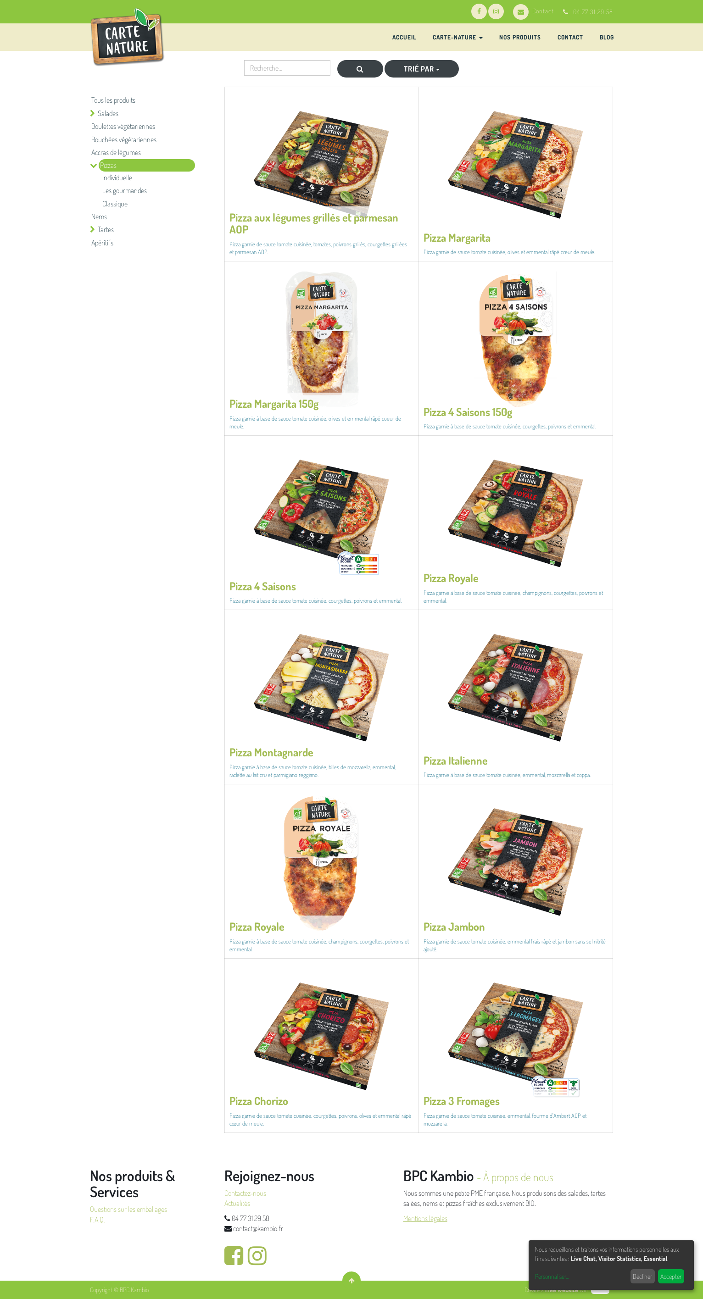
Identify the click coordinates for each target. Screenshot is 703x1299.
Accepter (670, 1276)
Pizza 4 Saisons (262, 586)
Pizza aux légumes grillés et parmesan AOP (313, 223)
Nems (99, 216)
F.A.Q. (97, 1219)
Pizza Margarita (457, 237)
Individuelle (117, 177)
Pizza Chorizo (258, 1101)
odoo (600, 1289)
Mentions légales (425, 1218)
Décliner (642, 1276)
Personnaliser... (552, 1276)
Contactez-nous (245, 1193)
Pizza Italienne (456, 760)
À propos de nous (518, 1177)
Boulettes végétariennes (123, 126)
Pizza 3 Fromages (462, 1101)
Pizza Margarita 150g (273, 403)
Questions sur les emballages (128, 1209)
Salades (108, 113)
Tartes (106, 229)
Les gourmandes (124, 190)
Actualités (237, 1203)
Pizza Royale (451, 578)
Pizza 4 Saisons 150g (468, 412)
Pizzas (108, 165)
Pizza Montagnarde (271, 752)
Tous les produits (113, 100)
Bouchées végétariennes (123, 139)
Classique (115, 203)
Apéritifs (102, 242)
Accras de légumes (116, 152)
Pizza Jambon (454, 926)
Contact (533, 11)
